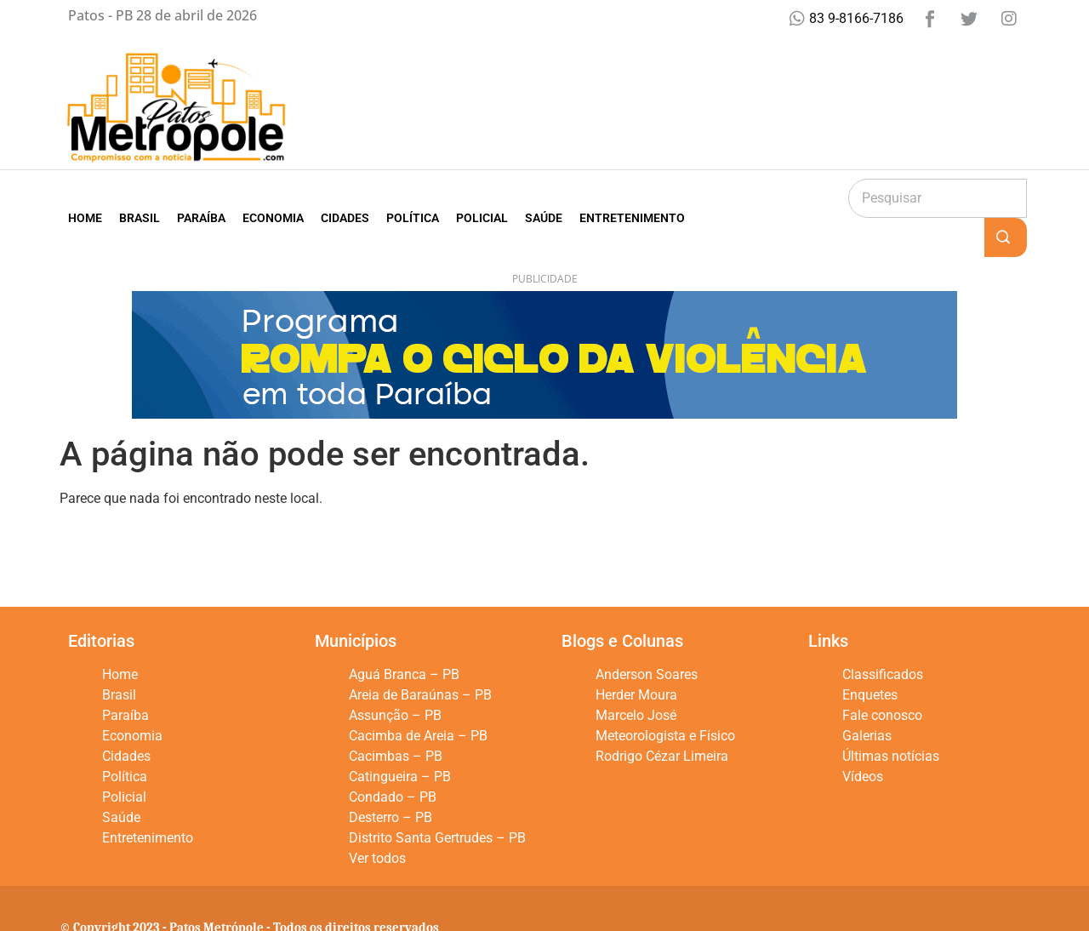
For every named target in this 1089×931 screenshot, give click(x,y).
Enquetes (870, 656)
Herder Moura (636, 656)
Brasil (139, 198)
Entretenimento (632, 198)
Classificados (882, 635)
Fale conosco (882, 676)
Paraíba (201, 198)
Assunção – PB (395, 676)
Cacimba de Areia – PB (418, 696)
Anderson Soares (647, 635)
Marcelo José (636, 676)
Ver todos (377, 819)
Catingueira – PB (400, 737)
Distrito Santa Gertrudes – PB (437, 799)
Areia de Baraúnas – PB (420, 656)
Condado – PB (392, 758)
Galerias (867, 696)
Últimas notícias (890, 717)
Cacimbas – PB (395, 717)
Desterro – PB (390, 778)
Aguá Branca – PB (404, 635)
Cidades (345, 198)
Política (412, 198)
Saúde (543, 198)
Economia (273, 198)
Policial (482, 198)
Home (85, 198)
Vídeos (862, 737)
